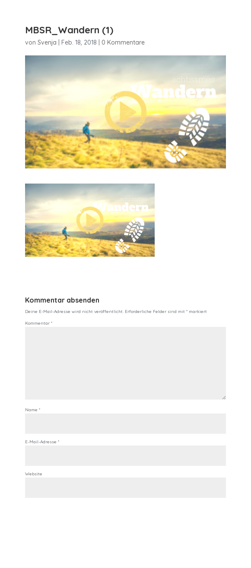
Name (32, 410)
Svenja (47, 42)
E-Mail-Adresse (42, 442)
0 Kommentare (123, 42)
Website (33, 474)
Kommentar (38, 323)
